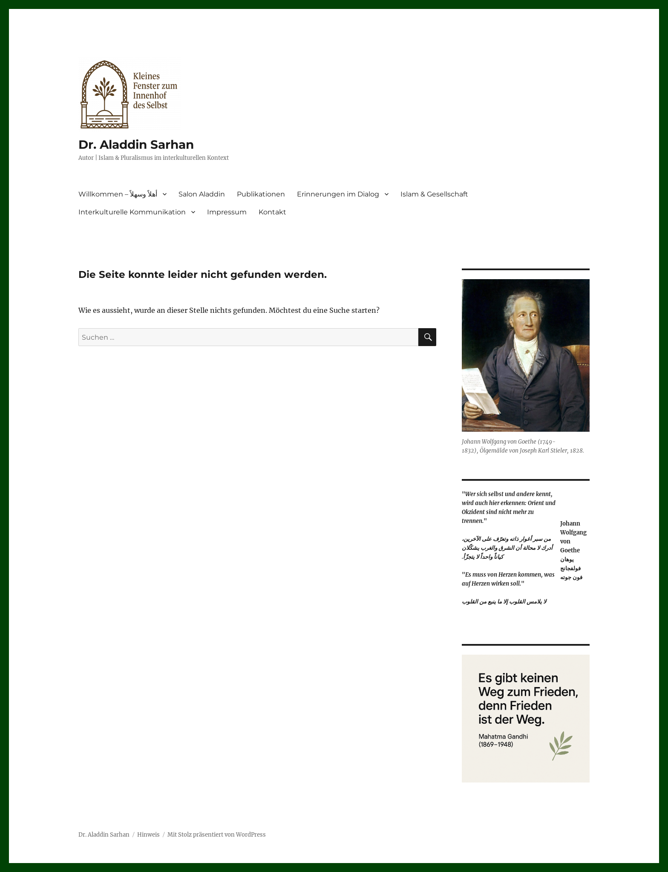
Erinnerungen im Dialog (338, 194)
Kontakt (272, 212)
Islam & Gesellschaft (434, 194)
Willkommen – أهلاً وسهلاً (117, 194)
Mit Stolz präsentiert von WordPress (216, 834)
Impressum (227, 212)
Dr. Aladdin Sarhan (136, 144)
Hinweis (148, 834)
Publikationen (261, 194)
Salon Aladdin (202, 194)
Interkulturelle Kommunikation (132, 212)
